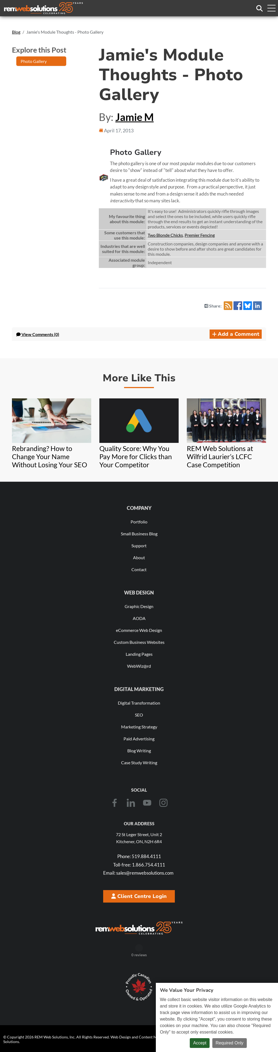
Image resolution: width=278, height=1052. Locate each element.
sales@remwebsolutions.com (138, 873)
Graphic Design (139, 606)
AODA (139, 618)
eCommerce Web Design (139, 630)
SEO (139, 714)
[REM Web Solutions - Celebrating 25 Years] (139, 928)
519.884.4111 (139, 856)
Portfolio (139, 521)
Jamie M (134, 117)
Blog (16, 31)
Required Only (229, 1043)
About (139, 557)
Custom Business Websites (139, 642)
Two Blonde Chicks (165, 235)
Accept (199, 1043)
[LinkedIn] (131, 803)
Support (139, 545)
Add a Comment (235, 334)
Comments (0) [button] (37, 334)
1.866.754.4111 (139, 865)
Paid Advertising (139, 738)
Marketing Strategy (139, 726)
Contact (139, 569)
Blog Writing (139, 750)
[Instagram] (163, 803)
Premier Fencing (200, 235)
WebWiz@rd (139, 666)
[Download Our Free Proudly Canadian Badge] (139, 987)
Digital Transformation (139, 702)
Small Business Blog (139, 533)
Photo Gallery (34, 61)
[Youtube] (147, 803)
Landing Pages (139, 654)
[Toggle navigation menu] (271, 8)
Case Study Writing (139, 762)
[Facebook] (114, 803)
